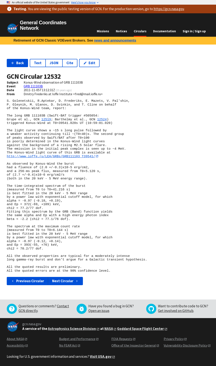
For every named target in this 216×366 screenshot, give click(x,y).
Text (38, 63)
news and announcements (115, 40)
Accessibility (16, 345)
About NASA (15, 339)
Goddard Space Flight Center (140, 329)
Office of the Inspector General (133, 345)
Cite (69, 63)
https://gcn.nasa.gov (169, 9)
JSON (54, 63)
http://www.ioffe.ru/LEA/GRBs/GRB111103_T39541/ (51, 156)
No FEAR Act (68, 345)
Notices (121, 31)
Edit (89, 63)
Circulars (140, 31)
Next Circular (65, 281)
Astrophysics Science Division (72, 329)
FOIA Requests (121, 339)
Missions (103, 31)
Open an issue (98, 311)
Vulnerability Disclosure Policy (185, 345)
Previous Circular (27, 281)
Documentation (164, 31)
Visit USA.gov (101, 356)
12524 (102, 119)
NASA (108, 329)
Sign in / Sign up (194, 31)
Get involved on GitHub (175, 311)
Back (17, 63)
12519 (46, 119)
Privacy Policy (174, 339)
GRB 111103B (33, 86)
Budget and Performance (77, 339)
